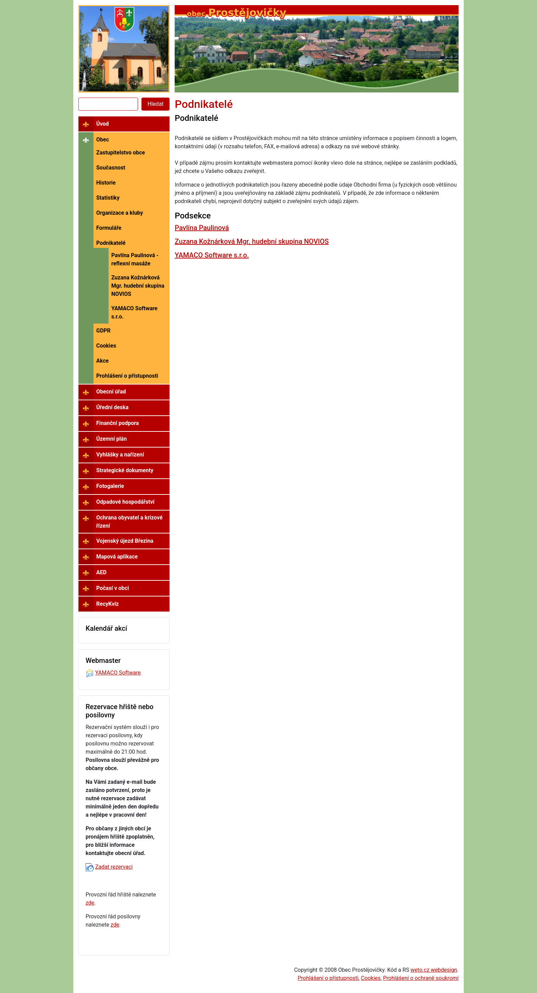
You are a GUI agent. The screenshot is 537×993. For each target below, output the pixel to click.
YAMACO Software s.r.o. (134, 312)
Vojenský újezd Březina (124, 541)
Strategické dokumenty (124, 470)
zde (90, 903)
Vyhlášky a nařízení (120, 454)
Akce (102, 360)
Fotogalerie (110, 486)
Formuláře (108, 228)
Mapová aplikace (117, 556)
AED (101, 572)
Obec (102, 139)
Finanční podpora (117, 423)
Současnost (110, 167)
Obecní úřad (111, 391)
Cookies (106, 345)
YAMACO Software (118, 672)
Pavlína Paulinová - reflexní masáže (135, 259)
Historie (106, 182)
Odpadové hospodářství (125, 502)
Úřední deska (112, 407)
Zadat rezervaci (114, 867)
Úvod (102, 124)
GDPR (103, 330)
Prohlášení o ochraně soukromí (421, 978)
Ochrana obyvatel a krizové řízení (129, 521)
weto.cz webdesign (434, 970)
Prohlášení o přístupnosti (127, 376)
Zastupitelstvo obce (120, 152)
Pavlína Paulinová (202, 228)
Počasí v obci (112, 588)
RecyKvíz (107, 604)
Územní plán (111, 439)
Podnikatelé (111, 243)
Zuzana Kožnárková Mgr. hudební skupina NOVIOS (137, 285)
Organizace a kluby (119, 213)
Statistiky (108, 197)
